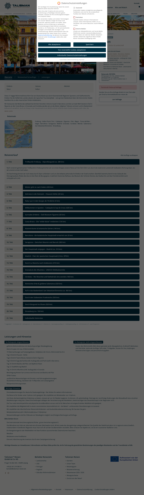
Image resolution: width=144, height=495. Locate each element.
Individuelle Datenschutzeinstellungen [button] (72, 55)
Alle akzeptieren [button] (54, 44)
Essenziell (78, 8)
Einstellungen (52, 37)
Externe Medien (80, 29)
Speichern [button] (89, 44)
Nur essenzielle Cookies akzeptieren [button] (72, 50)
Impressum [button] (81, 59)
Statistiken (78, 17)
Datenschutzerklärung (45, 35)
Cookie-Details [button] (63, 59)
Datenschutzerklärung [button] (73, 59)
